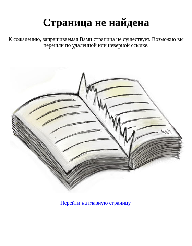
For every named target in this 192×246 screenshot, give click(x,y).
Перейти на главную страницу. (96, 203)
